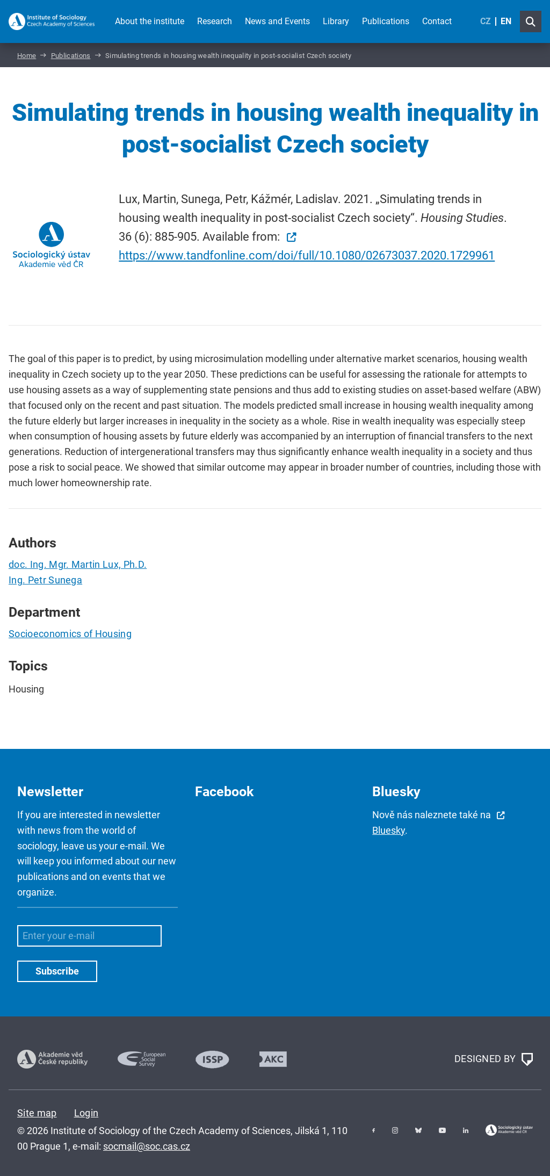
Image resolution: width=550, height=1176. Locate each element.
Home (26, 56)
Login (86, 1113)
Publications (385, 21)
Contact (437, 21)
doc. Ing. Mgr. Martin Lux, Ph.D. (78, 564)
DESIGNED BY (493, 1059)
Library (336, 21)
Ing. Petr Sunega (45, 580)
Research (214, 21)
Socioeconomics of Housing (70, 633)
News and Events (277, 21)
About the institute (149, 21)
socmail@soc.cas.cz (146, 1146)
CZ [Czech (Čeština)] (485, 21)
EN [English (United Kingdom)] (506, 21)
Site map (37, 1113)
